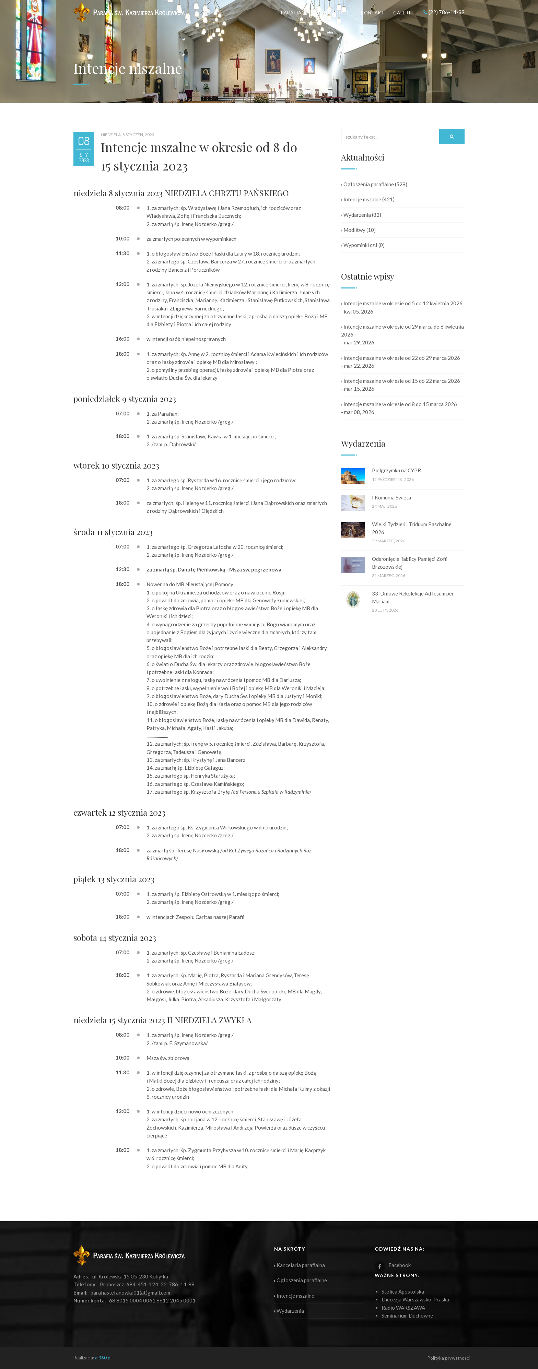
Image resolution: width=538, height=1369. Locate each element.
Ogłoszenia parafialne (367, 184)
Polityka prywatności (449, 1358)
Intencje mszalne (361, 199)
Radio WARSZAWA (403, 1308)
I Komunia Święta (391, 497)
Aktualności (333, 12)
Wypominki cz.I (359, 245)
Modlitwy (353, 230)
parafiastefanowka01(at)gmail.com (130, 1292)
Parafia (293, 12)
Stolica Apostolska (403, 1291)
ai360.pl (103, 1357)
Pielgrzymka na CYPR (396, 470)
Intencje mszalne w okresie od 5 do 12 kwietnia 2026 (402, 303)
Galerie (403, 12)
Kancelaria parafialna (299, 1265)
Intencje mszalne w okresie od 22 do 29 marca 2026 (400, 358)
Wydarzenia (356, 215)
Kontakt (373, 12)
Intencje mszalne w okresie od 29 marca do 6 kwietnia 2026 (402, 330)
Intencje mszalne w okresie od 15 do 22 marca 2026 (400, 381)
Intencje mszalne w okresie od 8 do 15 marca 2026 (399, 404)
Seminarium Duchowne (407, 1315)
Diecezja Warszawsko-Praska (415, 1299)
